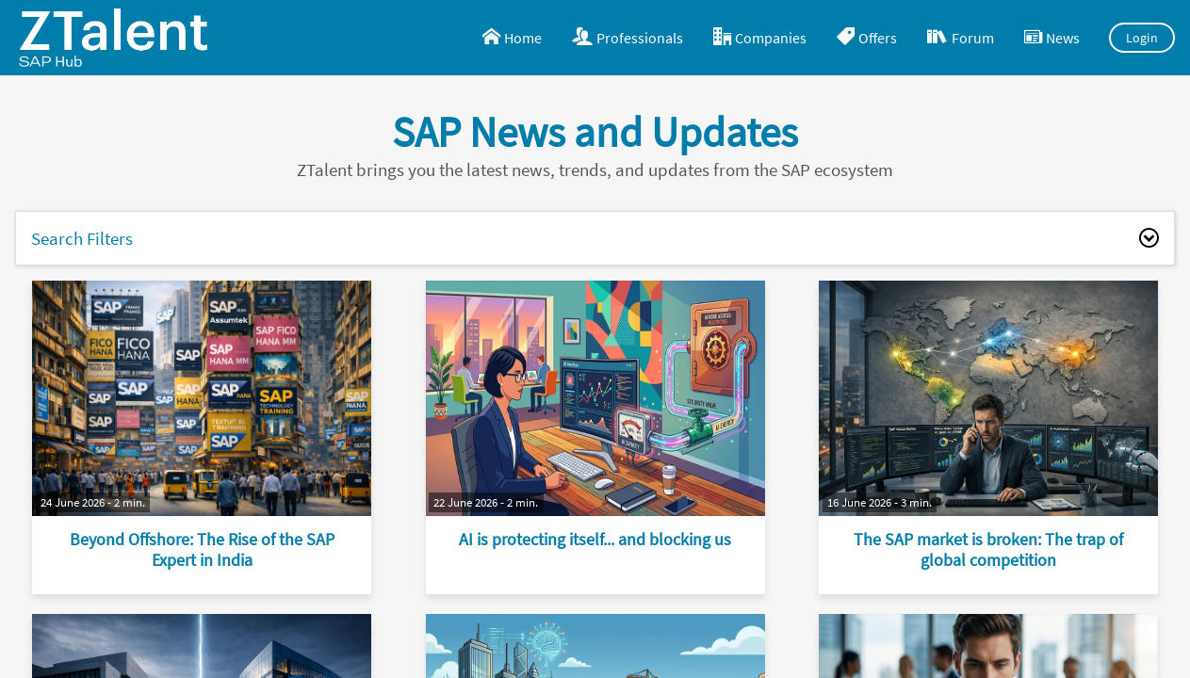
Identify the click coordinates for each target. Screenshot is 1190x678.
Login (1142, 37)
